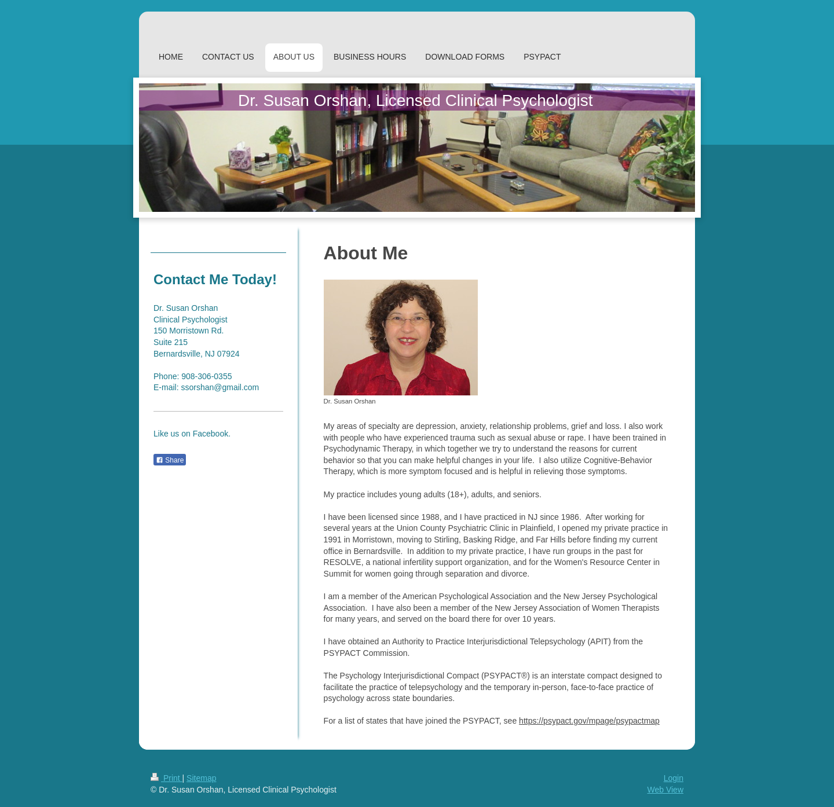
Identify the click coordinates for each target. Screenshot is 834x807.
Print (166, 778)
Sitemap (201, 778)
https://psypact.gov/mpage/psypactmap (589, 720)
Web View (665, 789)
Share (170, 460)
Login (673, 778)
